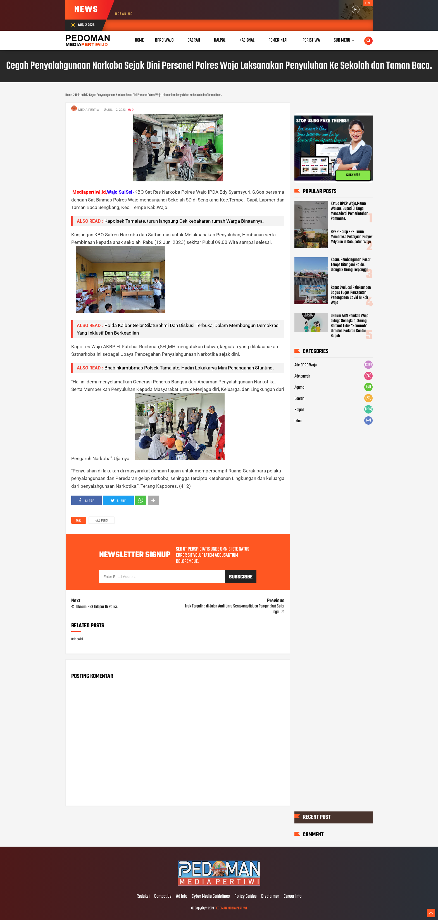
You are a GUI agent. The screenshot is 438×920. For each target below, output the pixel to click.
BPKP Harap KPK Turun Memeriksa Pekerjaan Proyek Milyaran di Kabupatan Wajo (351, 237)
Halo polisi (101, 520)
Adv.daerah (302, 376)
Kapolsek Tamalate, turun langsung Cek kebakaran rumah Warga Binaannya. (184, 221)
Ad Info (181, 896)
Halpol (299, 410)
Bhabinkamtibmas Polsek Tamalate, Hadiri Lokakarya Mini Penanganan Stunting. (189, 368)
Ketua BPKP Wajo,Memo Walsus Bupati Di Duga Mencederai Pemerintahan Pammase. (349, 211)
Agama (299, 387)
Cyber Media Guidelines (211, 896)
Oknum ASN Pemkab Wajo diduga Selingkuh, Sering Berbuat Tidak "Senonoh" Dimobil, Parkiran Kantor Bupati (349, 326)
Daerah (299, 398)
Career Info (292, 896)
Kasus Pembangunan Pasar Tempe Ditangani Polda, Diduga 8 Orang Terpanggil (350, 264)
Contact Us (163, 896)
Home (139, 40)
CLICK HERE (353, 175)
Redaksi (143, 896)
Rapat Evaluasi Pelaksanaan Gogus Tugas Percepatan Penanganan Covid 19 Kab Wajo (351, 295)
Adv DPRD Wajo (305, 365)
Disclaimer (270, 896)
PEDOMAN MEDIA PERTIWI (231, 908)
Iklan (298, 421)
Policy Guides (245, 896)
